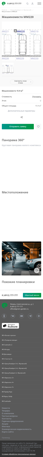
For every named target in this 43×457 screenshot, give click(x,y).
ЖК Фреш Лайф (7, 396)
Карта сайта (8, 432)
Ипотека (6, 426)
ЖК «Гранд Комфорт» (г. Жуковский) (13, 373)
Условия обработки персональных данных (19, 454)
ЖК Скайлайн (6, 401)
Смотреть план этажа (20, 82)
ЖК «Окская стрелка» (9, 335)
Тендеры (6, 410)
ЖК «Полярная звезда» (9, 340)
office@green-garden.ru (19, 309)
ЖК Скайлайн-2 (7, 345)
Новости (6, 408)
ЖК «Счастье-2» (7, 359)
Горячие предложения (12, 421)
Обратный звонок (32, 295)
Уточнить (36, 97)
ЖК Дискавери (6, 354)
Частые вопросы (10, 416)
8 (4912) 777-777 (14, 3)
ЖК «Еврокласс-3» (8, 378)
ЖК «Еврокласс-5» (8, 387)
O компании (8, 413)
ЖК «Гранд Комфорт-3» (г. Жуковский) (14, 364)
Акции (5, 424)
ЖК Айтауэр (6, 349)
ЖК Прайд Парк (7, 392)
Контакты (6, 418)
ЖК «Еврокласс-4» (8, 382)
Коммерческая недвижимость (17, 429)
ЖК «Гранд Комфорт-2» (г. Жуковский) (14, 368)
